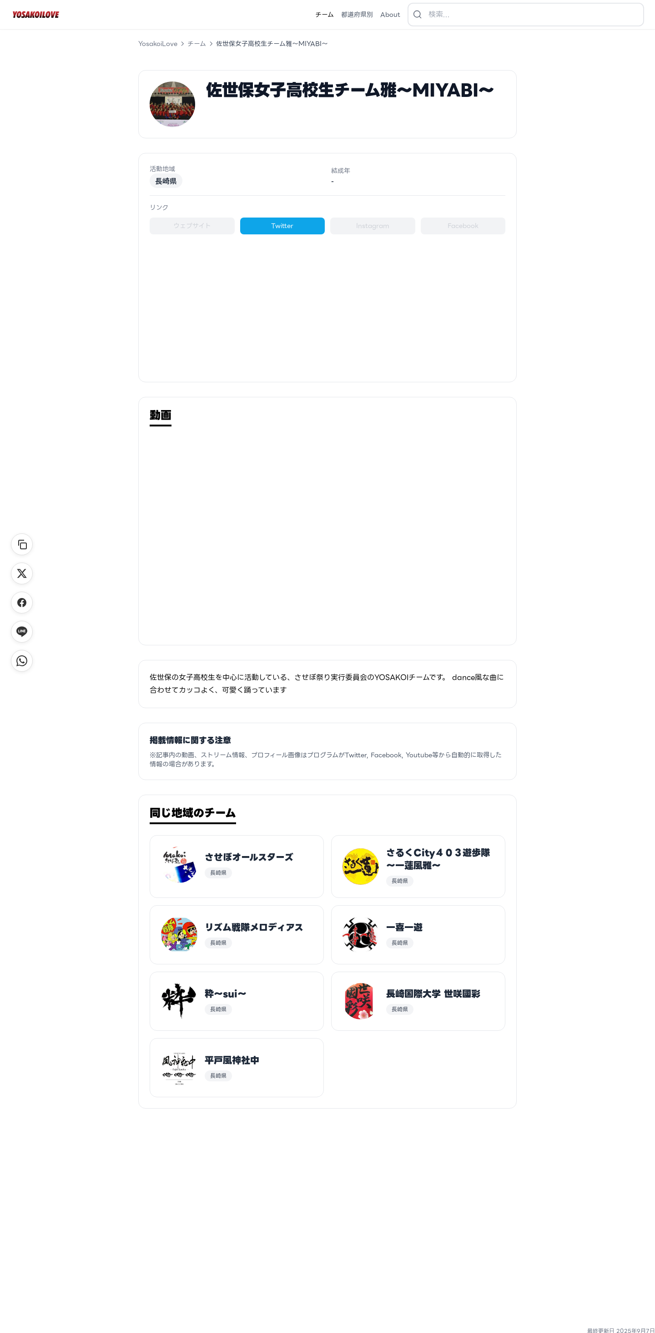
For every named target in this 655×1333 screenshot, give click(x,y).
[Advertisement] (327, 302)
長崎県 (166, 180)
